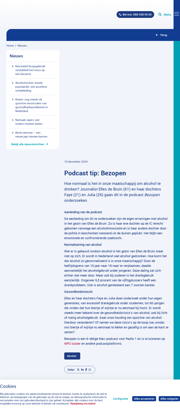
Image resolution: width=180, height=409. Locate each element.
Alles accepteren (144, 398)
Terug (163, 35)
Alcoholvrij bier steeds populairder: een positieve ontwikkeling (29, 86)
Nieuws (16, 55)
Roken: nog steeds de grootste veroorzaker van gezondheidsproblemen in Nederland (30, 105)
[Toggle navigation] (169, 14)
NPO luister (72, 312)
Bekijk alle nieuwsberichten (27, 144)
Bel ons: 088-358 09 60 (137, 14)
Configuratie (120, 398)
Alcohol (71, 324)
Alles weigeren (169, 398)
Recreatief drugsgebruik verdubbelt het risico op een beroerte (28, 70)
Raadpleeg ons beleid (82, 403)
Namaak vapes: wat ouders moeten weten (27, 122)
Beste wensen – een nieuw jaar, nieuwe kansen (29, 134)
